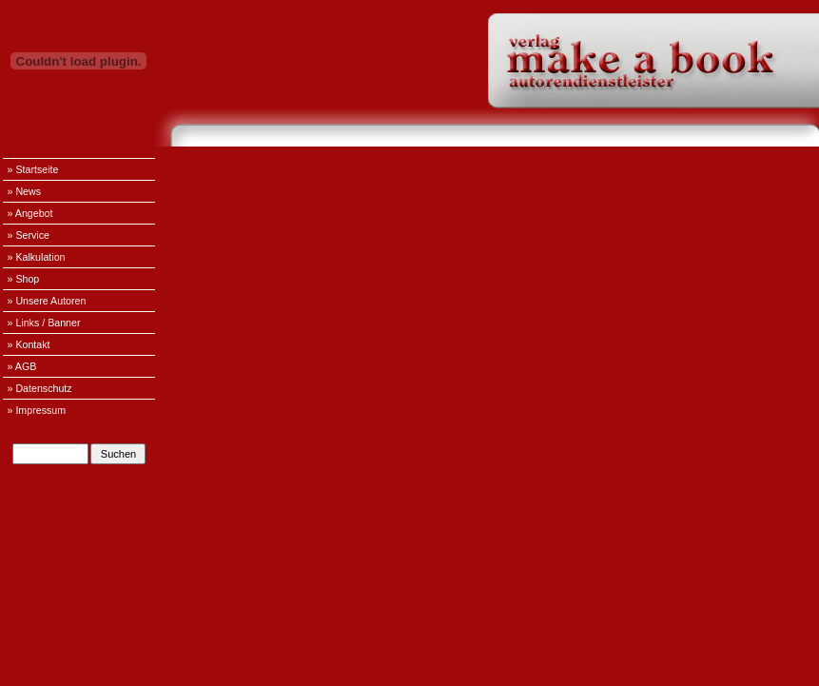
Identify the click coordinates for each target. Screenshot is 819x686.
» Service (28, 235)
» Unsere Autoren (47, 300)
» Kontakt (29, 344)
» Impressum (37, 410)
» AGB (22, 366)
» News (25, 191)
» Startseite (33, 169)
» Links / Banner (44, 322)
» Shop (24, 278)
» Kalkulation (37, 257)
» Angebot (30, 213)
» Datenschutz (40, 388)
